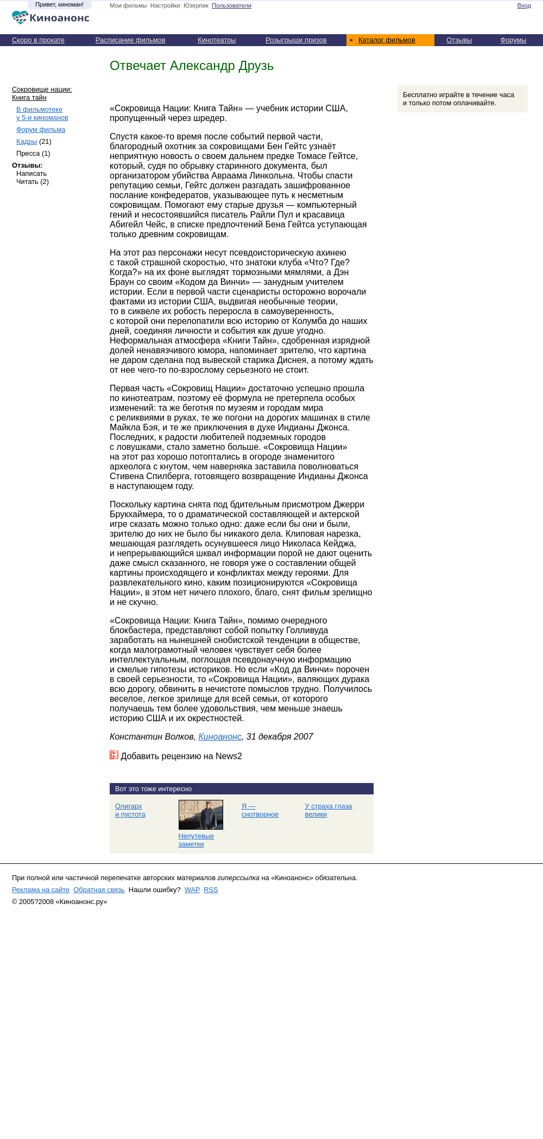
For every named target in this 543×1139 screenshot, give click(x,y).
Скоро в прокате (38, 40)
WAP (192, 890)
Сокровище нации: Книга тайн (42, 93)
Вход (524, 5)
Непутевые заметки (196, 840)
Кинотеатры (217, 40)
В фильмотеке (42, 113)
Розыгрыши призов (296, 40)
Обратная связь (98, 890)
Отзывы (459, 40)
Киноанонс (219, 736)
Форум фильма (40, 129)
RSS (211, 890)
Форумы (513, 40)
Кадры (26, 141)
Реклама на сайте (41, 890)
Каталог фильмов (386, 40)
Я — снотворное (260, 810)
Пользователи (231, 5)
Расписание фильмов (131, 40)
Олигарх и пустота (130, 810)
